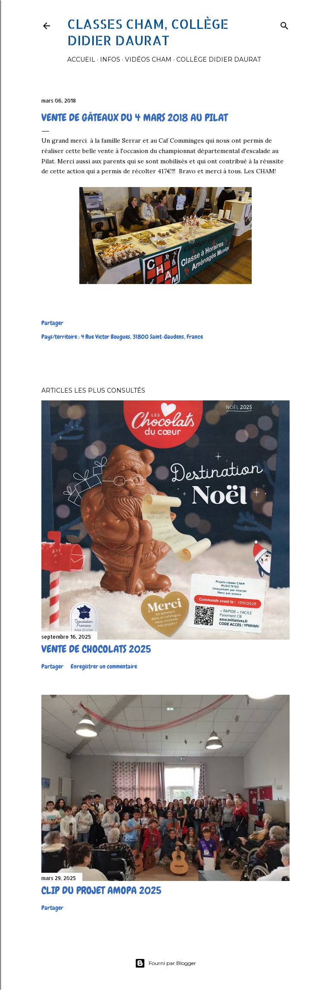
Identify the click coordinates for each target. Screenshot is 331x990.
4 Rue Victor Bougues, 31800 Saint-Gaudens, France (142, 336)
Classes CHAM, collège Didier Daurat (147, 32)
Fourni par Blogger (165, 963)
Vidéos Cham (148, 59)
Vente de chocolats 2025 (96, 649)
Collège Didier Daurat (218, 59)
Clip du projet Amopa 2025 (101, 890)
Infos (110, 59)
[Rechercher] (284, 24)
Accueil (81, 59)
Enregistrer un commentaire (104, 666)
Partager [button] (52, 323)
